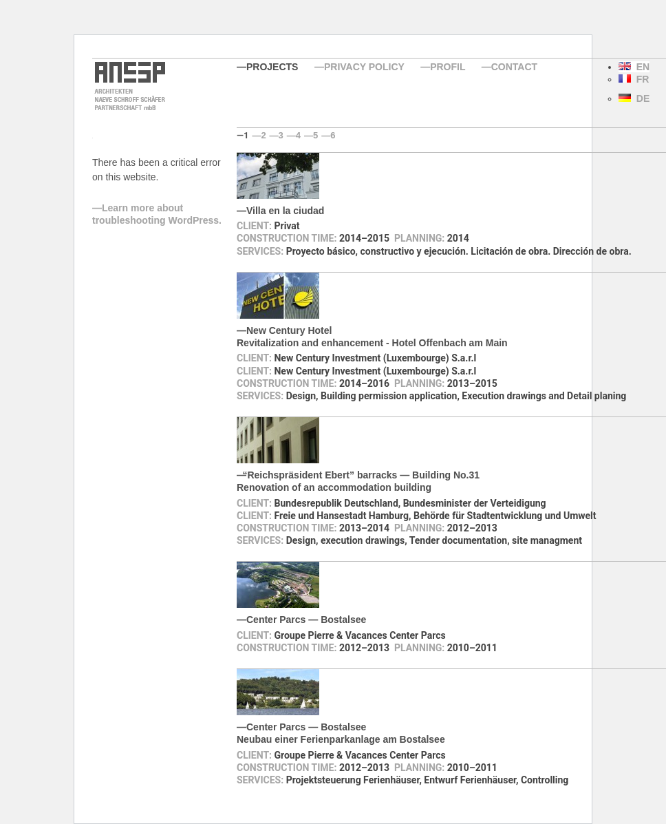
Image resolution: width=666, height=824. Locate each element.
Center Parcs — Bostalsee (306, 619)
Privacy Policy (364, 66)
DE (634, 98)
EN (634, 66)
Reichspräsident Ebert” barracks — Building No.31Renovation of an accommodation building (358, 481)
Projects (272, 66)
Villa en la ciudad (285, 210)
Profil (447, 66)
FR (634, 79)
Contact (514, 66)
